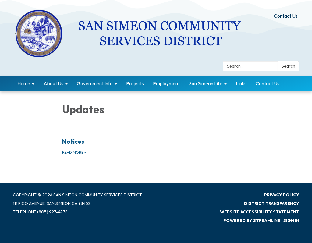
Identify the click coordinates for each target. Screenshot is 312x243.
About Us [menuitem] (53, 83)
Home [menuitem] (23, 83)
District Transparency (271, 203)
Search (288, 66)
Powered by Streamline (251, 220)
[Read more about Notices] (143, 146)
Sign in (291, 220)
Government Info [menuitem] (95, 83)
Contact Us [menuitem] (267, 83)
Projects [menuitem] (135, 83)
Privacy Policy (281, 195)
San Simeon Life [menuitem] (205, 83)
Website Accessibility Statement (259, 212)
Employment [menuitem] (166, 83)
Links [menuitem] (241, 83)
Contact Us (286, 16)
